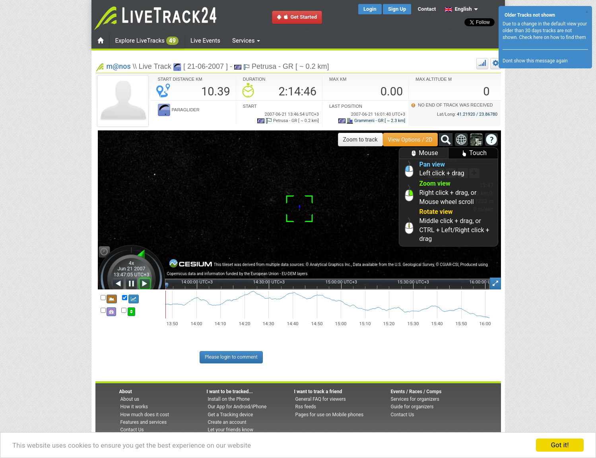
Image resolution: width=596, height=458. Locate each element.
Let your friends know (230, 430)
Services (246, 40)
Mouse (423, 153)
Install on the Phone (229, 399)
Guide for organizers (412, 406)
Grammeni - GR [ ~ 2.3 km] (371, 120)
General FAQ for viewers (320, 399)
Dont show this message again (535, 61)
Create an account (227, 422)
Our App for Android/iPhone (237, 406)
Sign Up (397, 9)
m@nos (119, 66)
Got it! (560, 445)
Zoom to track (360, 139)
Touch (473, 153)
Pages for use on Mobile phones (329, 414)
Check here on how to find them (552, 37)
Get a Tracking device (230, 414)
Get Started (297, 17)
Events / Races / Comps (416, 391)
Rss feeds (305, 406)
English (458, 9)
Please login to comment (231, 357)
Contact (427, 9)
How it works (134, 406)
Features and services (143, 422)
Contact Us (132, 430)
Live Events (205, 40)
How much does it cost (144, 414)
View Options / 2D (410, 139)
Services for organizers (415, 399)
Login (370, 9)
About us (130, 399)
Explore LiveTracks (147, 41)
